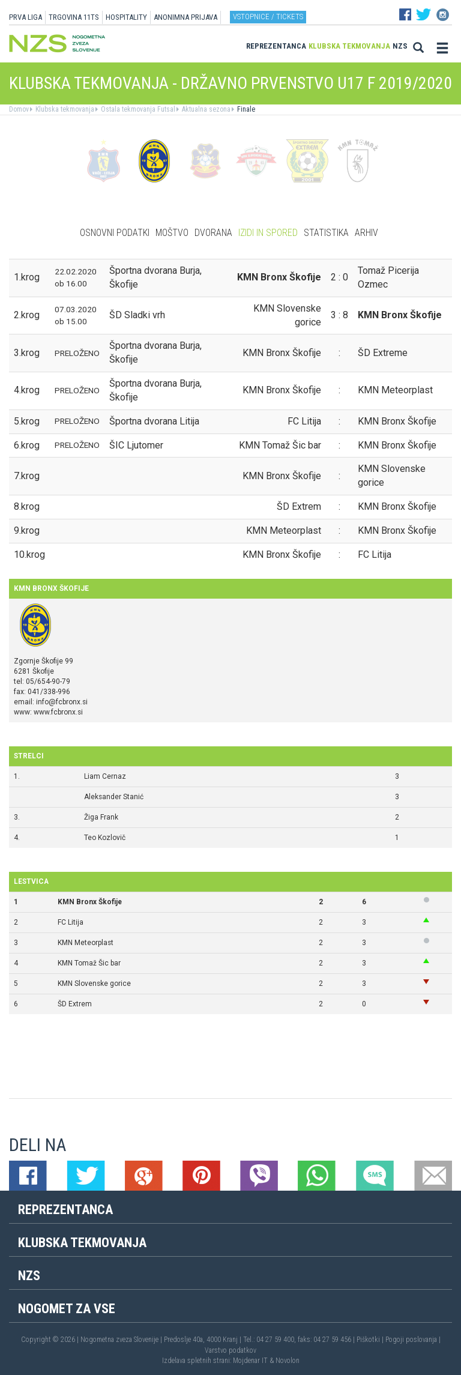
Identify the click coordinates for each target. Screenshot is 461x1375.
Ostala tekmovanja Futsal (137, 109)
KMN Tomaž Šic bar (89, 963)
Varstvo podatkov (230, 1350)
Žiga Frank (101, 817)
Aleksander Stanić (113, 797)
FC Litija (70, 922)
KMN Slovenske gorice (94, 983)
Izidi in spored (268, 232)
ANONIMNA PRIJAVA (185, 17)
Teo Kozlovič (104, 837)
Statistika (326, 232)
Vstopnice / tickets (268, 16)
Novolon (288, 1360)
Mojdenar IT (250, 1360)
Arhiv (366, 232)
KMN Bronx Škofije (90, 902)
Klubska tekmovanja (349, 45)
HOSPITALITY (126, 17)
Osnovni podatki (114, 232)
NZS (400, 45)
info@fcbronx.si (62, 702)
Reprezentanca (276, 45)
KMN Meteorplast (85, 942)
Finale (245, 109)
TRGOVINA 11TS (74, 17)
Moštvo (171, 232)
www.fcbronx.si (58, 712)
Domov (19, 109)
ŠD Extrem (75, 1004)
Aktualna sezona (205, 109)
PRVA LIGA (25, 17)
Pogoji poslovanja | (413, 1339)
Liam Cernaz (105, 776)
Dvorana (213, 232)
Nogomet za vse (66, 1308)
